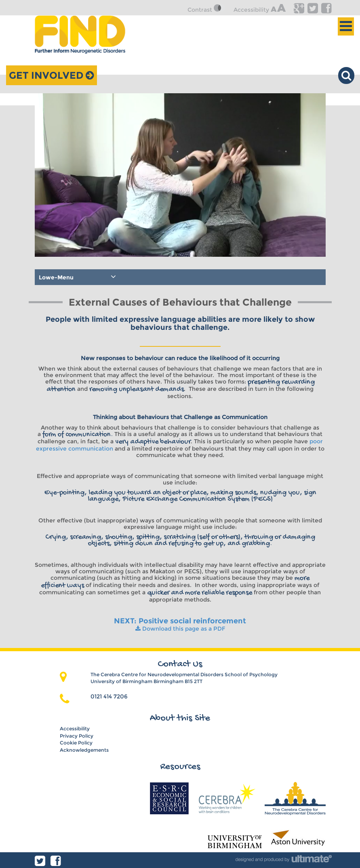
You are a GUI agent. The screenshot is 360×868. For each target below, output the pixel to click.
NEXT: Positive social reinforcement (180, 620)
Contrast (206, 9)
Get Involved (51, 75)
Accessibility (260, 9)
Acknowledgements (84, 750)
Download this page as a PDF (180, 628)
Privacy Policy (76, 736)
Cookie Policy (76, 743)
